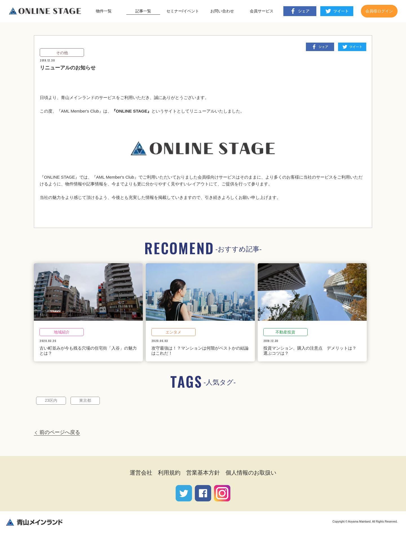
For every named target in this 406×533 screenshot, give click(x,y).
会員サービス (261, 11)
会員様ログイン (379, 11)
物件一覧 (104, 11)
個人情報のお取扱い (251, 473)
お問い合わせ (222, 11)
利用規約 (169, 473)
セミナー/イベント (182, 11)
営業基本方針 (203, 473)
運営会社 (141, 473)
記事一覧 (143, 11)
